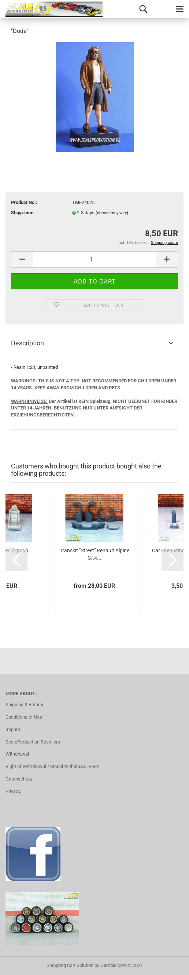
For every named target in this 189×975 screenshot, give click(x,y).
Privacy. (13, 791)
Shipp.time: (23, 212)
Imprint (12, 729)
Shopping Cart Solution (70, 965)
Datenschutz (18, 779)
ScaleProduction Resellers (32, 742)
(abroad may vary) (112, 213)
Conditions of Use (23, 717)
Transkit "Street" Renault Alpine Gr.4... (94, 554)
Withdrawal (17, 754)
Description (27, 343)
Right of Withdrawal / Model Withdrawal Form (52, 766)
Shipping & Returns (25, 704)
